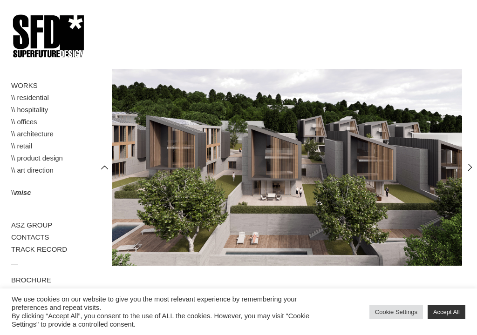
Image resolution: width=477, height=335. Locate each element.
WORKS (24, 85)
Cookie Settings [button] (396, 311)
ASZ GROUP (31, 225)
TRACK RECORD (39, 249)
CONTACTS (30, 237)
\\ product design (37, 158)
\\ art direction (32, 170)
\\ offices (24, 122)
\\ (21, 192)
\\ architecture (32, 134)
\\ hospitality (29, 110)
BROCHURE (31, 280)
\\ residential (30, 97)
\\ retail (21, 146)
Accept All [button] (446, 311)
